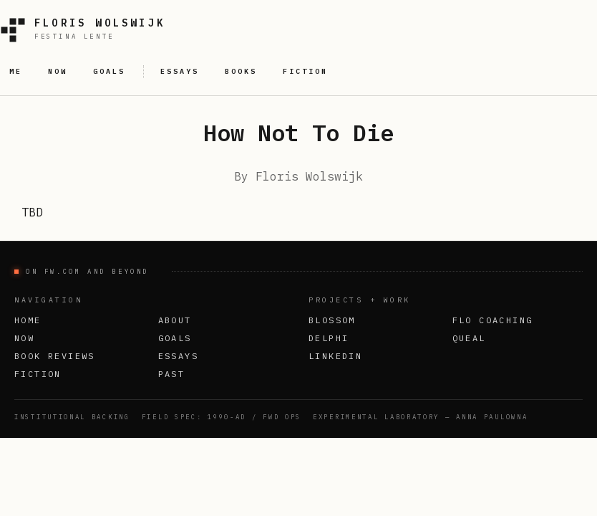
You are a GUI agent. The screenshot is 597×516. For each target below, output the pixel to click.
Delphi (329, 338)
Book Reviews (54, 355)
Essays (178, 355)
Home (28, 320)
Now (24, 338)
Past (171, 373)
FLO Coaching (492, 320)
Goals (175, 338)
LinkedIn (335, 355)
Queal (469, 338)
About (175, 320)
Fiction (38, 373)
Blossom (332, 320)
